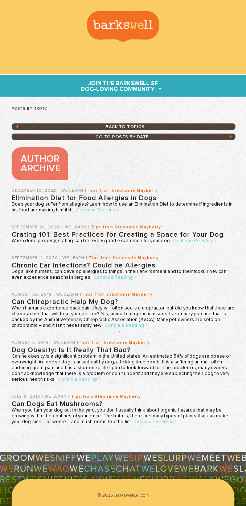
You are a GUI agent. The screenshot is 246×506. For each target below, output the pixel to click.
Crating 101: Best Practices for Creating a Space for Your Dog (118, 234)
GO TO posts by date (122, 137)
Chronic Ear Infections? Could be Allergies (84, 265)
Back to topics (125, 127)
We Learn (72, 191)
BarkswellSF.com (123, 26)
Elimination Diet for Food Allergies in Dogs (84, 198)
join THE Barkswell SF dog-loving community (119, 86)
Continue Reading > (97, 210)
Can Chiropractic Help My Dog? (65, 302)
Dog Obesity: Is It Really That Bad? (71, 350)
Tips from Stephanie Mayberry (123, 191)
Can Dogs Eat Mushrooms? (57, 404)
